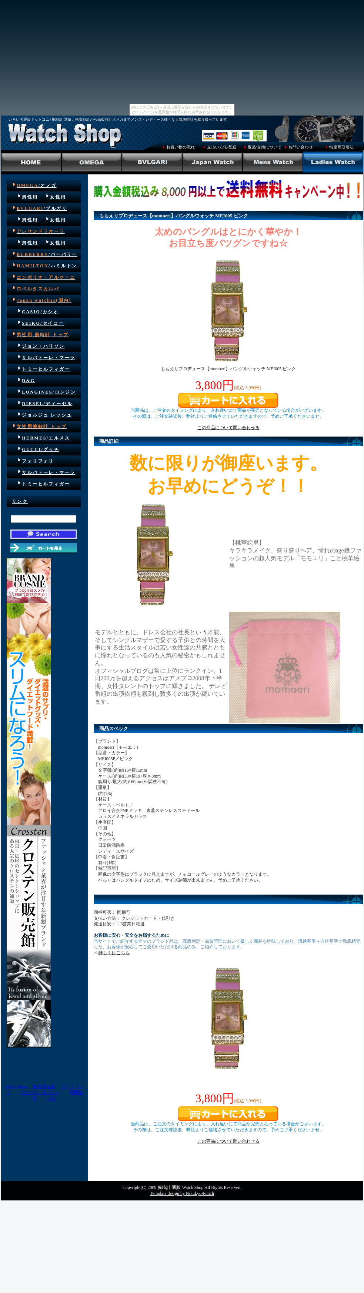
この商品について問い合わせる (228, 427)
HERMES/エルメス (46, 438)
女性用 (58, 197)
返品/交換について (264, 147)
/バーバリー (47, 254)
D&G (28, 380)
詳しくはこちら (114, 952)
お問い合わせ (300, 147)
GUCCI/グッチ (40, 449)
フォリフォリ (38, 461)
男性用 (30, 197)
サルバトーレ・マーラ (48, 357)
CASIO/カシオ (40, 311)
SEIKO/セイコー (43, 323)
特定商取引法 (341, 147)
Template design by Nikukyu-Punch (182, 1193)
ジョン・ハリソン (43, 346)
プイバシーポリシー (40, 1092)
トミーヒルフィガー (46, 369)
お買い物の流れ (180, 147)
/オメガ (37, 185)
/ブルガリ (42, 208)
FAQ (51, 1098)
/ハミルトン (47, 265)
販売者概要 (44, 1086)
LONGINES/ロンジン (49, 392)
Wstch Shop (15, 1086)
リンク (20, 501)
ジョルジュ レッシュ (47, 415)
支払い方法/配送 (222, 147)
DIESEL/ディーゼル (47, 403)
